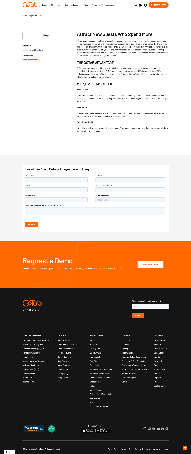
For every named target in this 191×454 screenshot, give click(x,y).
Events (157, 357)
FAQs (156, 382)
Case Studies (159, 353)
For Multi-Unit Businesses (101, 369)
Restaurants (95, 398)
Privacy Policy (113, 449)
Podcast (157, 365)
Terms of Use (126, 449)
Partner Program (129, 373)
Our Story (126, 340)
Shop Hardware (28, 373)
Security (138, 449)
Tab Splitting (62, 373)
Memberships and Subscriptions (36, 361)
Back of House (63, 340)
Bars (92, 340)
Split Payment (63, 361)
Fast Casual (95, 357)
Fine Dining (94, 361)
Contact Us (158, 386)
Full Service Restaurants (100, 378)
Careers (125, 382)
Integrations (33, 16)
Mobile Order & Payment (32, 344)
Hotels (92, 386)
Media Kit (158, 344)
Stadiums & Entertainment (101, 406)
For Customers (160, 369)
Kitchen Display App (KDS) (33, 349)
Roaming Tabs (63, 369)
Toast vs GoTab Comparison (134, 357)
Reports (157, 378)
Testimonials (127, 353)
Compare (125, 344)
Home (24, 16)
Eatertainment (95, 353)
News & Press (160, 340)
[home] (30, 5)
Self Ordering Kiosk (30, 365)
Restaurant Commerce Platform (35, 340)
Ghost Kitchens (96, 382)
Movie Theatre (96, 390)
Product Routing (64, 353)
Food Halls (94, 365)
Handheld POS (28, 382)
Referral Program (129, 378)
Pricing (86, 5)
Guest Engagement (65, 349)
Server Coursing (64, 357)
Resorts (93, 402)
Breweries (94, 344)
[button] (52, 5)
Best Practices (160, 349)
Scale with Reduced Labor (68, 344)
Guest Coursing (64, 365)
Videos (157, 373)
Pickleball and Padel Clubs (101, 394)
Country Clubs (95, 349)
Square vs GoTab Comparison (134, 361)
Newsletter (158, 361)
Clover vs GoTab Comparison (134, 365)
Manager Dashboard (31, 353)
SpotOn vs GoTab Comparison (134, 369)
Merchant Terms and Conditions (156, 449)
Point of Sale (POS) (30, 369)
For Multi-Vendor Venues (100, 373)
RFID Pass (27, 378)
